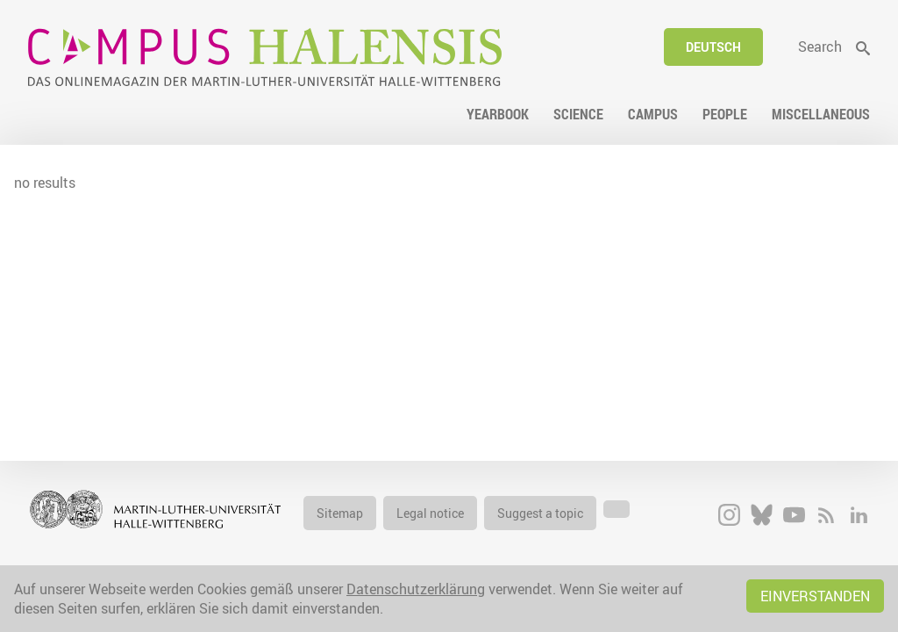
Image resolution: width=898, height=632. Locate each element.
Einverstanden (815, 596)
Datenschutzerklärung (415, 589)
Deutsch (713, 47)
